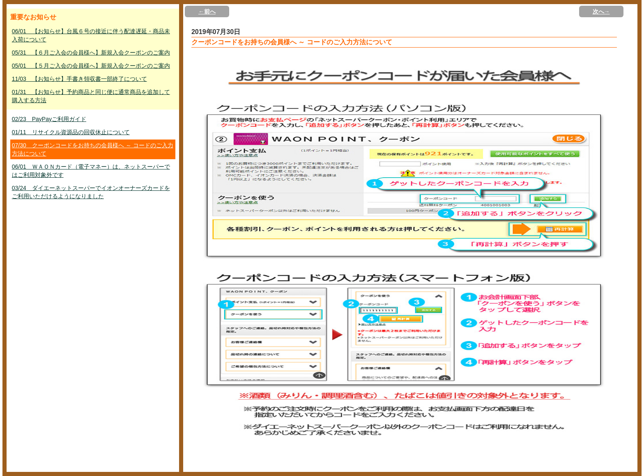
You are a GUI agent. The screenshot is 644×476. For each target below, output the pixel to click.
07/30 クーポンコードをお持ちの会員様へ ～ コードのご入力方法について (92, 149)
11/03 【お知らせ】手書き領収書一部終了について (79, 79)
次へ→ (601, 11)
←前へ (207, 11)
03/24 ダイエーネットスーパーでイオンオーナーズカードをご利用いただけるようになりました (91, 192)
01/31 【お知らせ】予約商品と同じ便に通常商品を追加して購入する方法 (91, 96)
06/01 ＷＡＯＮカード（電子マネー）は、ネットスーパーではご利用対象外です (91, 170)
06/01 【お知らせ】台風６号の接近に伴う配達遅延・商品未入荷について (91, 35)
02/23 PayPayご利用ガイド (49, 119)
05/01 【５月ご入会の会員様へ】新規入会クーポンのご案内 (91, 65)
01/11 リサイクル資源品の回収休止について (71, 132)
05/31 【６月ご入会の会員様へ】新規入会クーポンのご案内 (91, 52)
